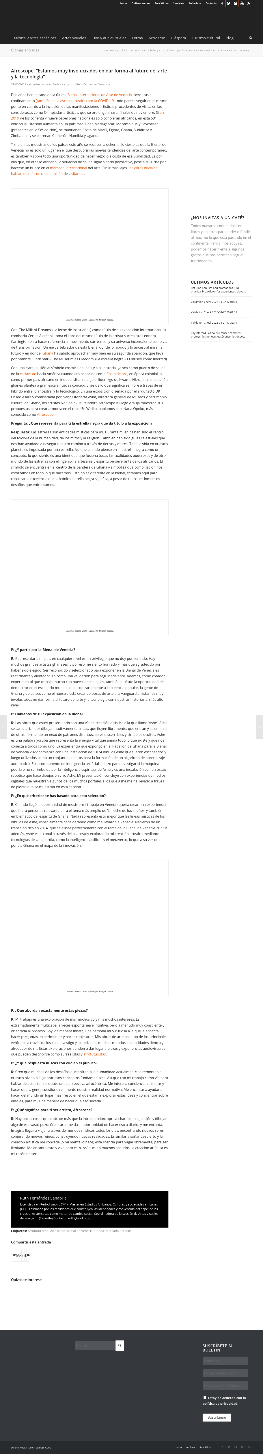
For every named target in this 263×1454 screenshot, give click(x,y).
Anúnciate (194, 3)
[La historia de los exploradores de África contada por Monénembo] (3, 727)
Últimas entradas (25, 50)
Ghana (47, 353)
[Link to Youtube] (242, 3)
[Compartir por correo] (28, 1255)
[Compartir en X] (14, 1255)
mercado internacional (68, 167)
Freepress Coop (42, 1447)
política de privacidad (220, 1403)
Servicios (178, 3)
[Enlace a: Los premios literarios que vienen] (20, 1295)
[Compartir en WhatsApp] (17, 1255)
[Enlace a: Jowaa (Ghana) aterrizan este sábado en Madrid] (59, 1295)
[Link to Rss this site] (248, 3)
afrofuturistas (94, 1054)
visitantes (76, 173)
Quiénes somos (141, 3)
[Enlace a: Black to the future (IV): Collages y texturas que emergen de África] (79, 1290)
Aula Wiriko (162, 3)
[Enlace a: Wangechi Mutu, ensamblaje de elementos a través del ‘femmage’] (99, 1293)
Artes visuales (42, 84)
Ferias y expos (62, 84)
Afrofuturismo (38, 1231)
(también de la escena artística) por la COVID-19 (75, 100)
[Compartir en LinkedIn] (23, 1255)
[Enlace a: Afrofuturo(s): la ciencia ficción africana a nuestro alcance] (119, 1295)
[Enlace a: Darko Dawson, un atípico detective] (40, 1292)
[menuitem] (123, 3)
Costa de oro (116, 373)
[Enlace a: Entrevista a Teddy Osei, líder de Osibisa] (138, 1295)
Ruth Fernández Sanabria (93, 84)
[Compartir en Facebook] (12, 1255)
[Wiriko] (44, 20)
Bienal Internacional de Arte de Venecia (99, 94)
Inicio (123, 3)
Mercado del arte (118, 1231)
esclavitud (28, 373)
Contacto (210, 3)
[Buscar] (249, 38)
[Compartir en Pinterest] (20, 1255)
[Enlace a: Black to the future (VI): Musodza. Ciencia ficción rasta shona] (158, 1295)
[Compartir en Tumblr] (25, 1255)
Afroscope (45, 414)
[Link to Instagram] (235, 3)
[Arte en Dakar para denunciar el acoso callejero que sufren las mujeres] (259, 727)
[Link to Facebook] (222, 3)
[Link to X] (229, 3)
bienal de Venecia (80, 1231)
